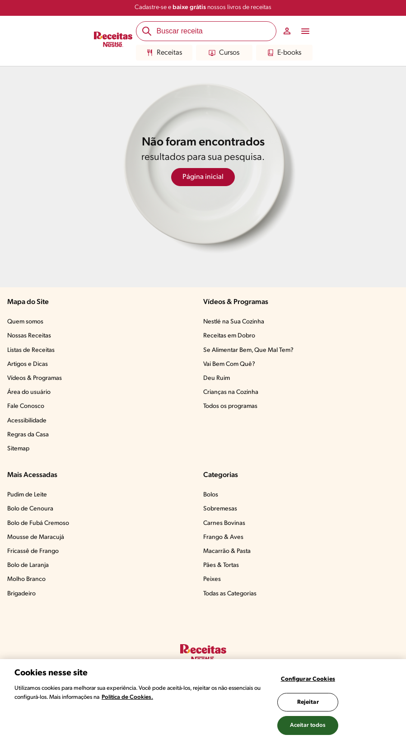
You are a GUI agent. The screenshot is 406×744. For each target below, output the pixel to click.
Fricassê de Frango (33, 551)
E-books (284, 52)
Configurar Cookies (308, 679)
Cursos (224, 52)
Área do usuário (29, 392)
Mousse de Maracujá (35, 537)
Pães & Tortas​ (221, 565)
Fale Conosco (25, 406)
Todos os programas (230, 406)
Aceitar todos (308, 725)
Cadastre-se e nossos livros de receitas (203, 7)
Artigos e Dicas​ (27, 364)
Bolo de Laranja (28, 565)
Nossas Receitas (29, 335)
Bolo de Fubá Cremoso (38, 523)
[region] (203, 701)
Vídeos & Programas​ (34, 378)
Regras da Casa (28, 434)
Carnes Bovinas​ (224, 523)
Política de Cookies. (127, 697)
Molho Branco (26, 579)
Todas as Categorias (230, 593)
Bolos (210, 494)
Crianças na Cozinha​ (230, 392)
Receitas (164, 52)
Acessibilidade (27, 420)
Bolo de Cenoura (30, 508)
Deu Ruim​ (216, 378)
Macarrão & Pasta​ (227, 551)
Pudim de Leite (27, 494)
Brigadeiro (21, 593)
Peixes (212, 579)
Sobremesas (220, 508)
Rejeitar (308, 702)
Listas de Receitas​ (31, 350)
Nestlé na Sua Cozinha (233, 321)
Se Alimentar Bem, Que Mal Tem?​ (248, 350)
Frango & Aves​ (223, 537)
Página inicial (203, 177)
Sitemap (18, 448)
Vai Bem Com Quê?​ (229, 364)
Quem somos (25, 321)
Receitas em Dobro (229, 335)
